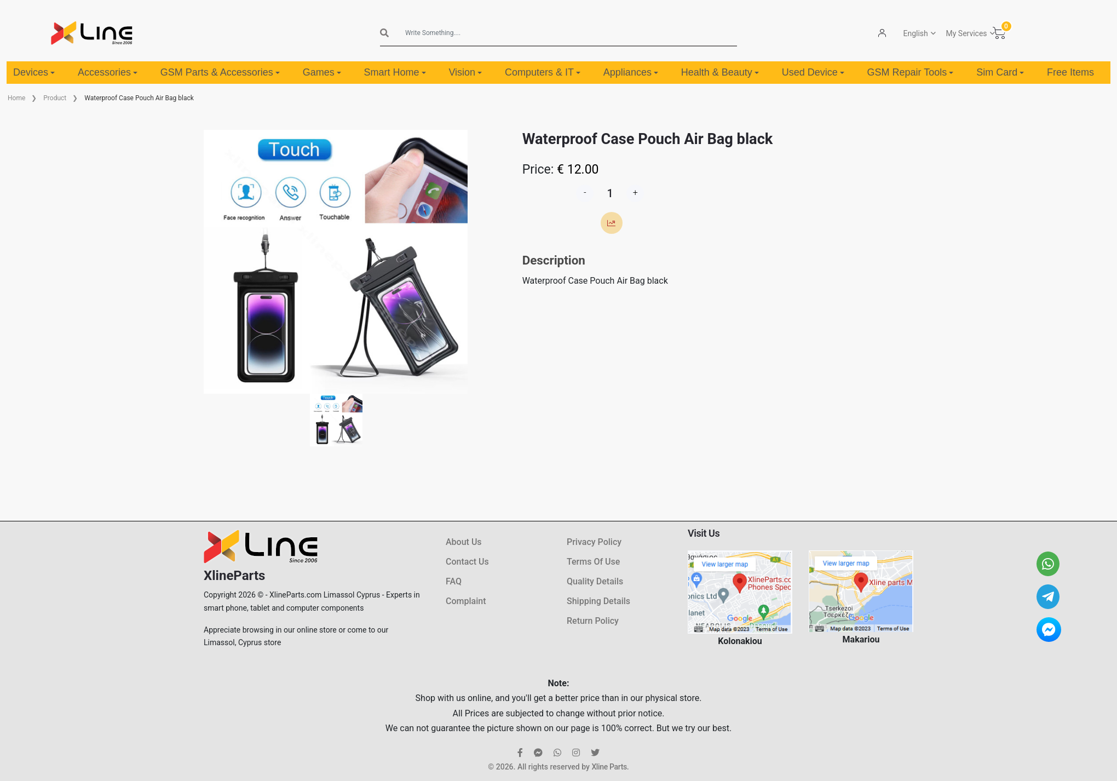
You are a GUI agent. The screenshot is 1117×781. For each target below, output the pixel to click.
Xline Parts (608, 766)
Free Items (1070, 72)
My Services (966, 33)
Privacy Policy (594, 542)
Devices (34, 72)
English (915, 33)
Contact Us (467, 561)
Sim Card (1000, 72)
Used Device (813, 72)
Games (322, 72)
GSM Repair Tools (910, 72)
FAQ (454, 581)
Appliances (630, 72)
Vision (465, 72)
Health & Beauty (720, 72)
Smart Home (395, 72)
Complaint (466, 601)
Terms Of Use (593, 561)
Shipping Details (598, 601)
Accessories (107, 72)
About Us (464, 542)
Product (54, 98)
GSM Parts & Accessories (220, 72)
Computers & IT (542, 72)
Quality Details (595, 581)
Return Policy (593, 621)
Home (16, 98)
